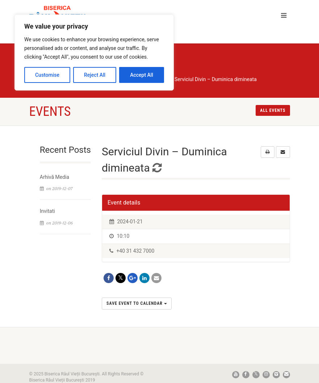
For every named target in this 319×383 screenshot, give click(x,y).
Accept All (141, 75)
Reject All (94, 75)
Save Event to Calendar (136, 303)
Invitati (47, 211)
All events (272, 110)
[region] (94, 52)
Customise (47, 75)
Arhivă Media (54, 177)
